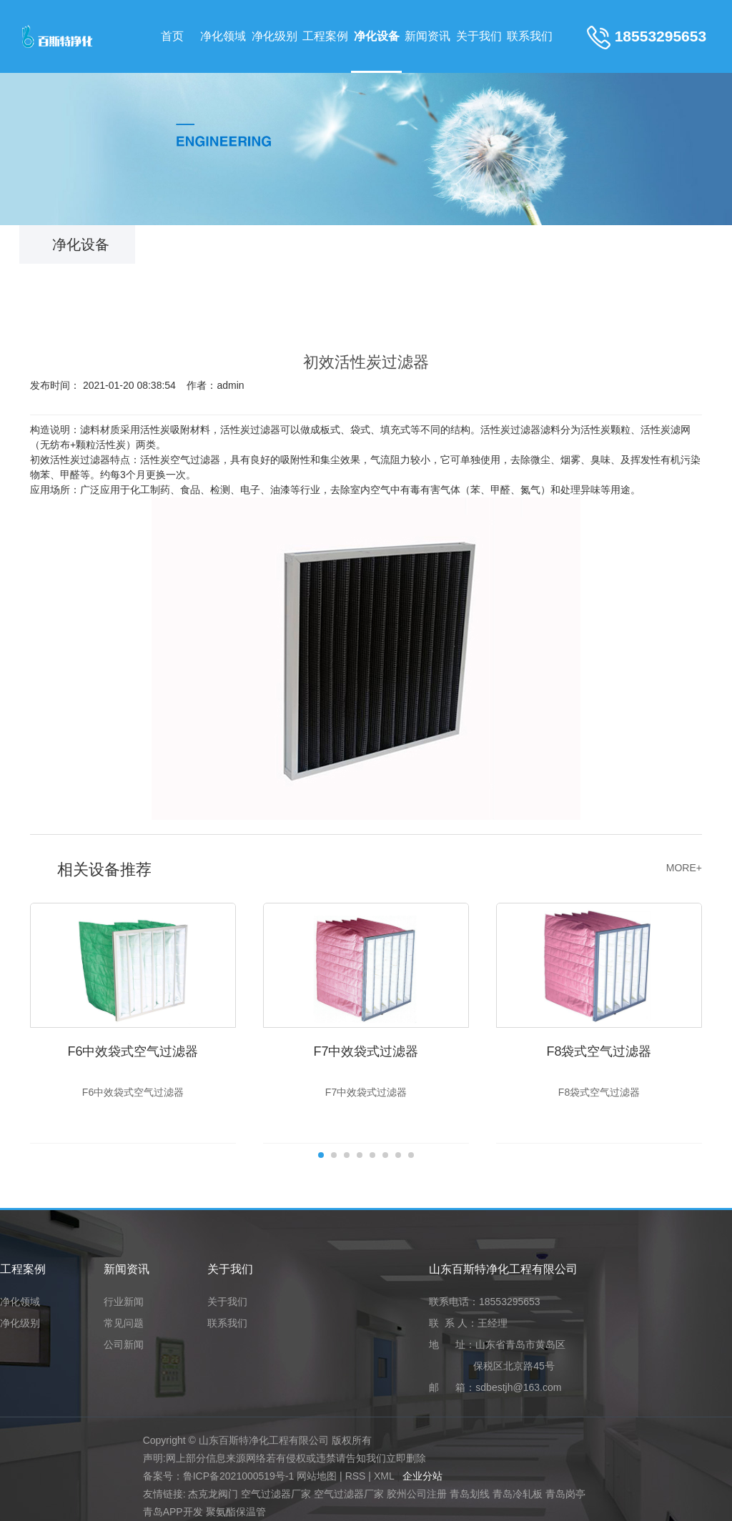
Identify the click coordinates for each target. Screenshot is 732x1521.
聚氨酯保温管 (236, 1511)
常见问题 (124, 1323)
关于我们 (479, 36)
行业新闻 (124, 1302)
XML (384, 1476)
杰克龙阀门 (213, 1494)
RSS (355, 1476)
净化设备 (377, 36)
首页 (172, 36)
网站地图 (317, 1476)
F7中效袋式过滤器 (365, 1051)
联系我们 (530, 36)
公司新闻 (124, 1344)
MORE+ (684, 867)
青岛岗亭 (565, 1494)
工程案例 (325, 36)
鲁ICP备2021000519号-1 (239, 1476)
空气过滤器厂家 (276, 1494)
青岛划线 (470, 1494)
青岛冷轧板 (518, 1494)
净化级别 (274, 36)
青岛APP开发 (173, 1511)
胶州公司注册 (417, 1494)
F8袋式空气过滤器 (598, 1051)
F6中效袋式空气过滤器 (132, 1051)
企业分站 (422, 1476)
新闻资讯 (427, 36)
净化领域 (223, 36)
